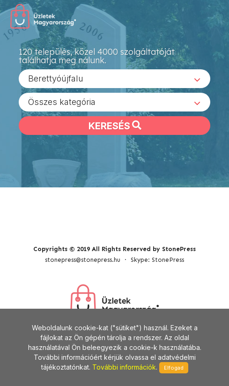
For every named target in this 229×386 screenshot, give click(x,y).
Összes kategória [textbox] (62, 102)
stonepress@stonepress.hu (82, 259)
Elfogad (174, 367)
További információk (124, 367)
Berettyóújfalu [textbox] (55, 78)
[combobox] (114, 78)
